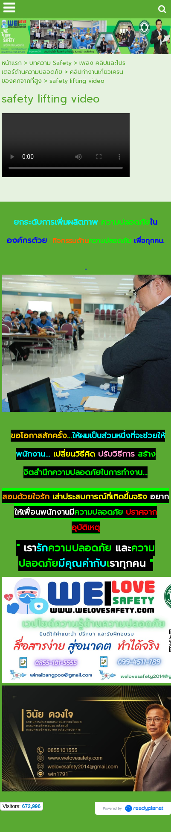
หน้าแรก (12, 63)
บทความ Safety (50, 63)
